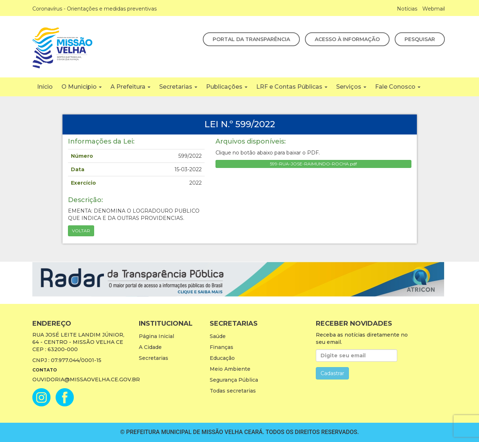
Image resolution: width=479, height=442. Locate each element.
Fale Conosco (397, 86)
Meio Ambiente (230, 369)
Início (45, 86)
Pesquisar (419, 39)
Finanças (221, 347)
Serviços (351, 86)
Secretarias (178, 86)
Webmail (433, 8)
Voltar (81, 230)
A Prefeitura (130, 86)
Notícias (407, 8)
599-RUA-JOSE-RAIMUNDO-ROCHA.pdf (313, 163)
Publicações (226, 86)
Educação (222, 358)
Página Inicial (156, 336)
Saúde (218, 336)
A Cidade (150, 347)
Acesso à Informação (347, 39)
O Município (81, 86)
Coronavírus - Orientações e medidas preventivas (94, 8)
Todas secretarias (233, 390)
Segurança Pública (234, 380)
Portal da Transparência (251, 39)
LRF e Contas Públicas (291, 86)
